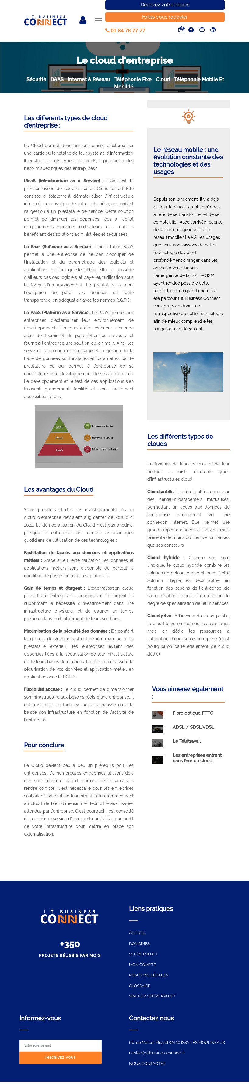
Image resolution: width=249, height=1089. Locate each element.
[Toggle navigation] (98, 21)
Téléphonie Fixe (133, 79)
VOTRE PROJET (143, 954)
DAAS (57, 79)
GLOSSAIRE (139, 985)
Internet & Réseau (89, 79)
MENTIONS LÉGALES (148, 975)
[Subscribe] (60, 1058)
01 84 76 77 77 (125, 31)
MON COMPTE (142, 964)
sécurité (36, 79)
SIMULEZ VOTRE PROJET (152, 996)
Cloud (163, 79)
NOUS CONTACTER (147, 1063)
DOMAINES (139, 943)
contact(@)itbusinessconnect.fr (157, 1053)
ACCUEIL (137, 933)
